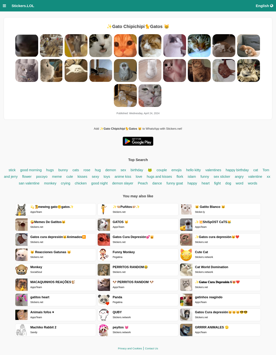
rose (86, 170)
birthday (137, 170)
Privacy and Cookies (130, 348)
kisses (82, 176)
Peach (143, 183)
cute (69, 176)
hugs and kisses (159, 176)
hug (98, 170)
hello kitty (193, 170)
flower (27, 176)
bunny (63, 170)
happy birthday (238, 170)
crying (66, 183)
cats (76, 170)
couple (162, 170)
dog (228, 183)
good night (99, 183)
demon (110, 170)
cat (255, 170)
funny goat (175, 183)
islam (192, 176)
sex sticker (222, 176)
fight (217, 183)
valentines (213, 170)
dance (157, 183)
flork (180, 176)
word (239, 183)
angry (239, 176)
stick (12, 170)
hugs (50, 170)
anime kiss (123, 176)
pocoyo (42, 176)
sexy (95, 176)
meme (57, 176)
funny (204, 176)
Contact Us (151, 348)
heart (206, 183)
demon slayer (122, 183)
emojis (176, 170)
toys (107, 176)
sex (123, 170)
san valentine (29, 183)
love (139, 176)
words (252, 183)
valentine (255, 176)
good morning (31, 170)
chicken (81, 183)
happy (192, 183)
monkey (50, 183)
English (264, 6)
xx (268, 176)
